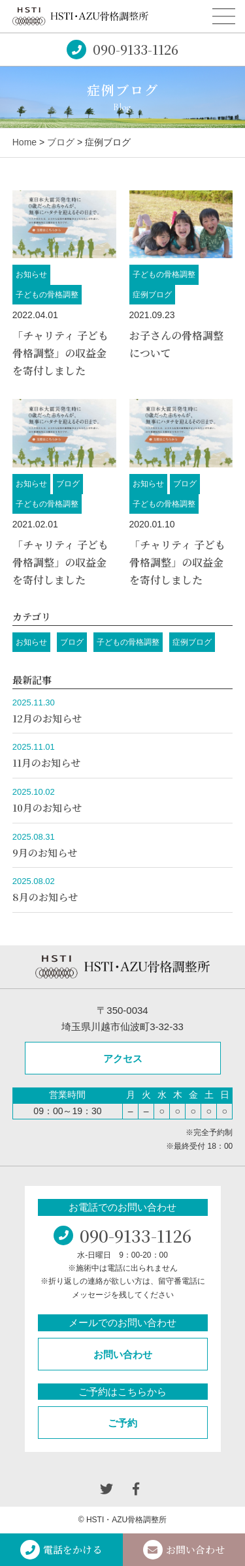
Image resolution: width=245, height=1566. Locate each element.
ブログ (60, 142)
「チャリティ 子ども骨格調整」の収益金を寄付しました (60, 353)
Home (24, 142)
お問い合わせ (122, 1354)
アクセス (122, 1058)
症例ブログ (152, 294)
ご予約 (122, 1422)
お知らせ (31, 274)
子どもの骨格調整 (47, 294)
